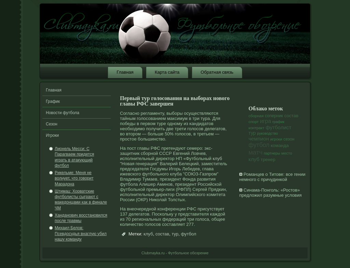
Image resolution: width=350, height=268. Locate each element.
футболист (278, 127)
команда (280, 145)
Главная (125, 72)
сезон (288, 139)
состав (162, 233)
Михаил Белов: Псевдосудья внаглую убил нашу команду (81, 234)
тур (175, 233)
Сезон (51, 124)
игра (265, 121)
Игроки (52, 135)
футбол (188, 233)
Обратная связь (217, 72)
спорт (253, 122)
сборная (256, 116)
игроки (276, 139)
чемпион (258, 139)
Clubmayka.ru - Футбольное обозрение (175, 253)
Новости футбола (62, 112)
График (53, 101)
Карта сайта (167, 72)
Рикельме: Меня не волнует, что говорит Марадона (74, 178)
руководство (267, 133)
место (286, 153)
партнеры (272, 153)
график (278, 122)
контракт (256, 128)
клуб (217, 158)
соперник (274, 115)
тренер (268, 159)
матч (255, 152)
